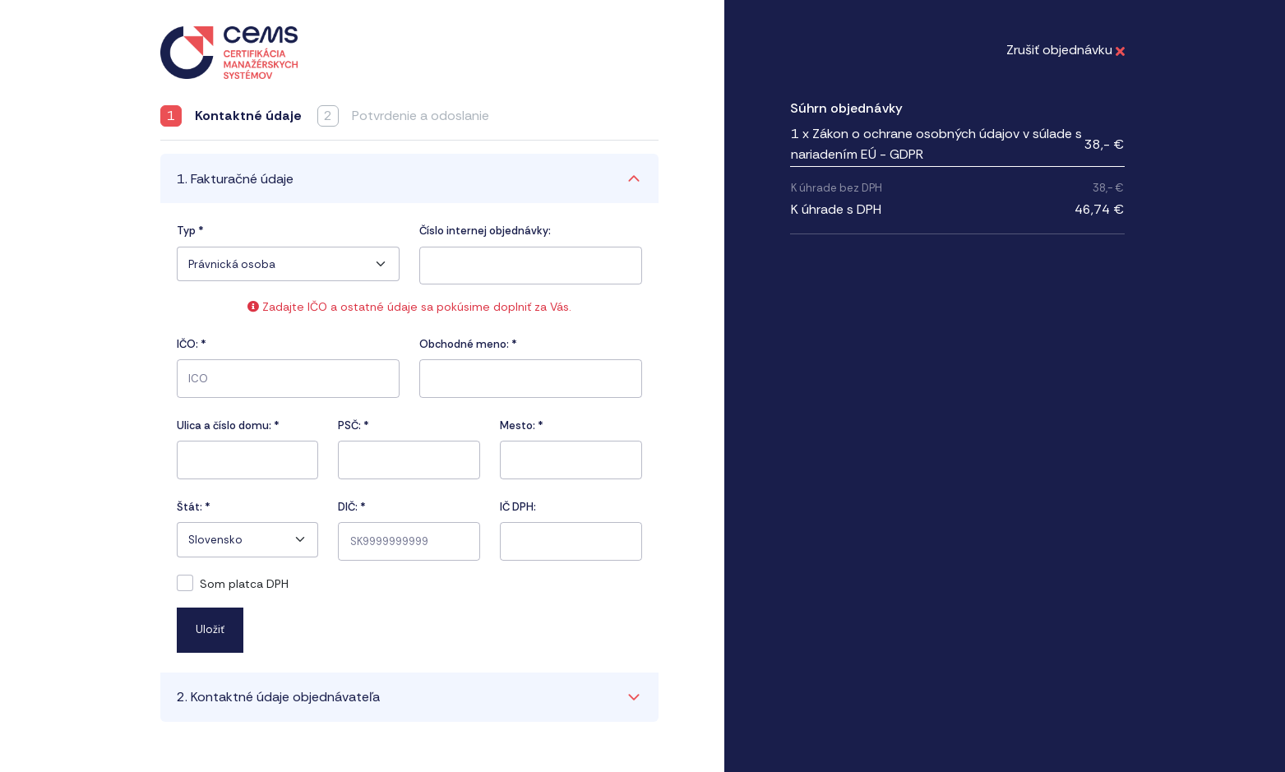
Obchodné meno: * (468, 344)
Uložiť (210, 629)
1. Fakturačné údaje (235, 178)
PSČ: (353, 425)
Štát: (193, 507)
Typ (190, 231)
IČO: (191, 344)
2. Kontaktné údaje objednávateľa (278, 696)
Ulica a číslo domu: (228, 425)
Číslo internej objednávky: (485, 231)
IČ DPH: (518, 507)
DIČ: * (352, 507)
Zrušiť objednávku (1065, 49)
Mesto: (521, 425)
